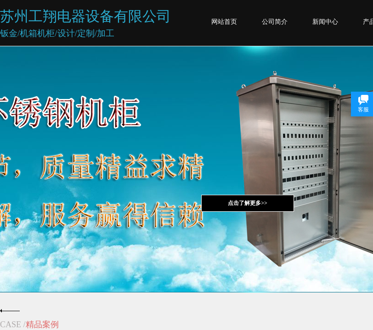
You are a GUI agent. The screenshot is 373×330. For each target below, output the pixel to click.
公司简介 (275, 21)
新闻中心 (325, 21)
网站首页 (224, 21)
